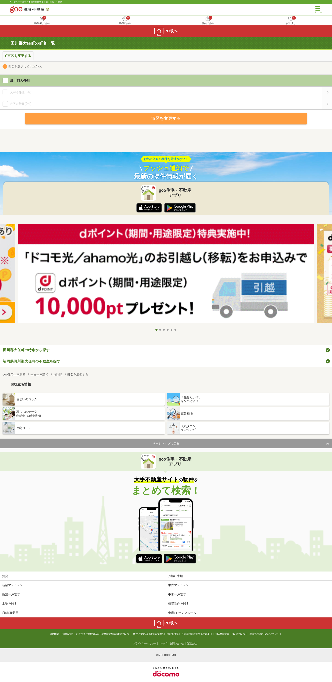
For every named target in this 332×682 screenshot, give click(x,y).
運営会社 (191, 643)
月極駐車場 (175, 576)
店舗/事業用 (10, 612)
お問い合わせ (177, 643)
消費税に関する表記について (264, 633)
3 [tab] (164, 330)
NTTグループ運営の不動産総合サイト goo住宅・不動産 (36, 2)
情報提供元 (172, 633)
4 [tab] (168, 330)
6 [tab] (175, 330)
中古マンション (178, 585)
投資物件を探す (178, 603)
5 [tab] (172, 330)
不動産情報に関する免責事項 (197, 633)
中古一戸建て (177, 594)
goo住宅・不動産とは (61, 633)
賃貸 (5, 576)
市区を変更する (19, 56)
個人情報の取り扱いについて (230, 633)
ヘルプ (163, 643)
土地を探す (9, 603)
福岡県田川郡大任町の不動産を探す (32, 361)
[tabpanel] (166, 275)
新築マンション (12, 585)
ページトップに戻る (166, 443)
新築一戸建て (11, 594)
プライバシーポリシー (144, 643)
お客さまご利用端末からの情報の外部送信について (103, 633)
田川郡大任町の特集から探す (26, 350)
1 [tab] (156, 330)
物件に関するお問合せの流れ (148, 633)
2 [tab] (160, 330)
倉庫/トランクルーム (182, 612)
